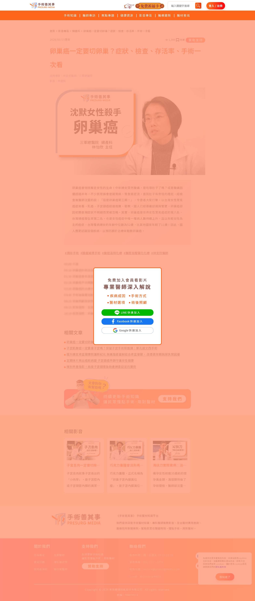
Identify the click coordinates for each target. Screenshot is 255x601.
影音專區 (145, 15)
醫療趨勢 (164, 15)
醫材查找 (183, 15)
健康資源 (126, 15)
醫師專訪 (89, 15)
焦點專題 (107, 15)
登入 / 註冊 (215, 6)
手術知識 (70, 15)
